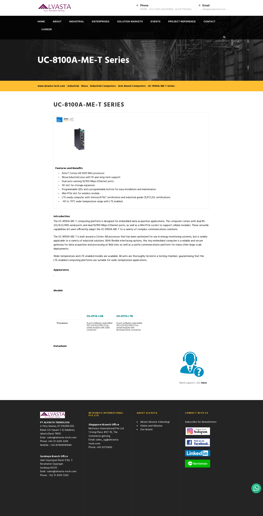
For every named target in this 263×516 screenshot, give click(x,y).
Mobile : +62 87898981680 (56, 445)
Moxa (84, 86)
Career (46, 29)
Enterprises (100, 21)
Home (41, 21)
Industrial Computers (103, 86)
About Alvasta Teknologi (155, 422)
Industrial (76, 21)
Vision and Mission (151, 426)
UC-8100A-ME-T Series (161, 86)
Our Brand (146, 430)
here (204, 383)
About (57, 21)
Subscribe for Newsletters (200, 422)
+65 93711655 (104, 447)
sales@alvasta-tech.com (61, 438)
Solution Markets (130, 21)
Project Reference (182, 21)
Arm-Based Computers (132, 86)
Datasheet (60, 346)
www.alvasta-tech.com (51, 86)
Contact (210, 21)
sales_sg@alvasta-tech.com (104, 442)
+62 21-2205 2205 (58, 441)
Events (156, 21)
